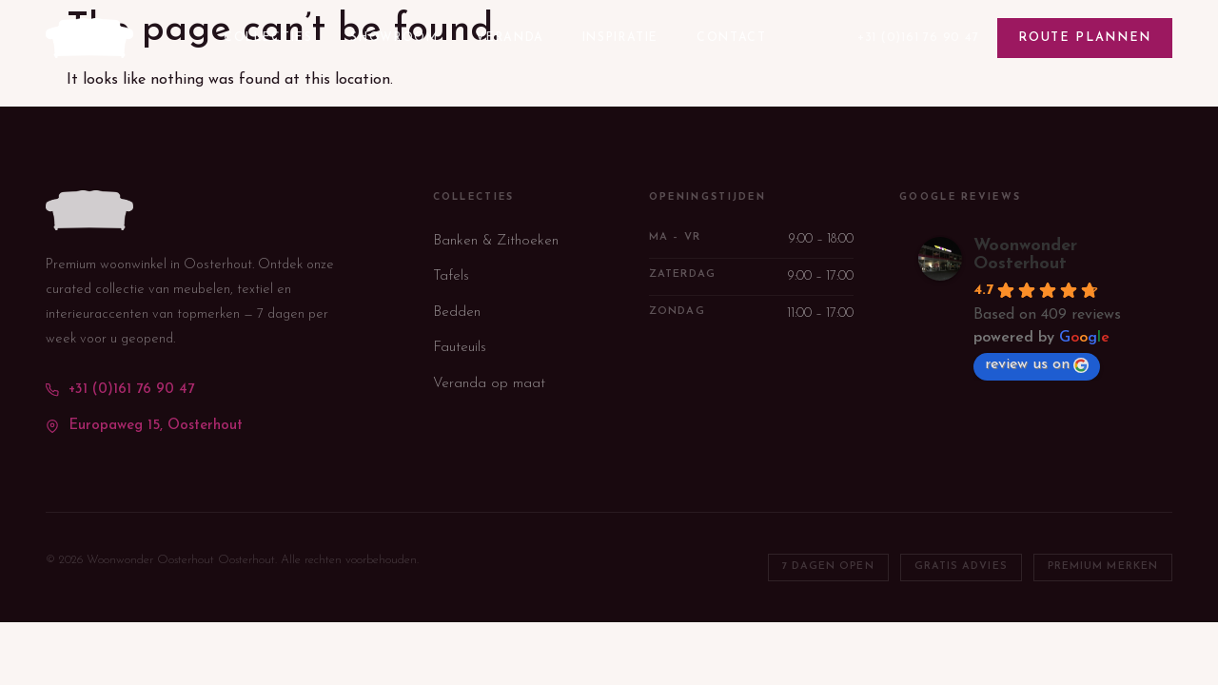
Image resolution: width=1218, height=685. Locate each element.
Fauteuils (459, 348)
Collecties (268, 38)
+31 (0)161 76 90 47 (918, 37)
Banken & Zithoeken (496, 241)
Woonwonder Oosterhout (1025, 255)
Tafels (451, 276)
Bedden (457, 312)
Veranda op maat (489, 384)
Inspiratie (620, 38)
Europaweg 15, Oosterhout (144, 426)
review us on (1037, 365)
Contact (731, 38)
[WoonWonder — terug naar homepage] (89, 38)
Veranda (509, 38)
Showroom (394, 38)
